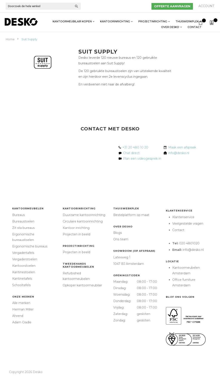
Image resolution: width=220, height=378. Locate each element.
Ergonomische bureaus (29, 246)
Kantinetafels (22, 279)
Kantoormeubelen (28, 208)
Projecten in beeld (76, 234)
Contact (195, 24)
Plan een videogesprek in (141, 158)
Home (10, 39)
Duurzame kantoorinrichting (84, 215)
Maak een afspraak (182, 147)
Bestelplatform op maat (131, 215)
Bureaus (18, 215)
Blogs (117, 233)
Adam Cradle (21, 322)
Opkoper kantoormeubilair (82, 285)
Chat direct (131, 153)
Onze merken (23, 296)
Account (206, 6)
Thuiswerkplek (187, 19)
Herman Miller (23, 309)
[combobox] (43, 6)
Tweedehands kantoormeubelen (78, 265)
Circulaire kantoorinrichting (83, 221)
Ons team (120, 239)
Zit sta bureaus (23, 228)
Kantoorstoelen (23, 266)
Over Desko (170, 24)
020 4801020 (189, 243)
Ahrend (17, 316)
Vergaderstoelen (24, 259)
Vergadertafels (23, 253)
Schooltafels (21, 285)
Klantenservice (179, 210)
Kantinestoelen (23, 272)
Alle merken (21, 303)
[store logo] (21, 21)
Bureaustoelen (23, 221)
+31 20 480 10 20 (135, 147)
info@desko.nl (178, 153)
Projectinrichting (152, 19)
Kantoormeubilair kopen (72, 19)
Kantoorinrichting (115, 19)
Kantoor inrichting (76, 228)
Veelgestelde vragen (187, 223)
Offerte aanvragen (172, 6)
